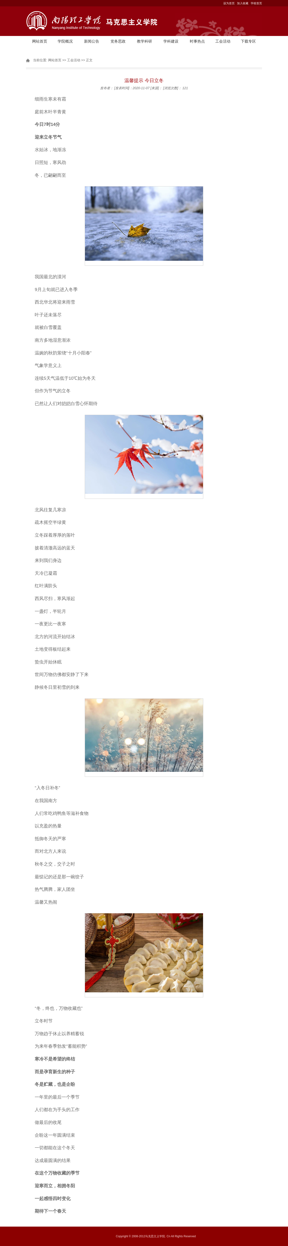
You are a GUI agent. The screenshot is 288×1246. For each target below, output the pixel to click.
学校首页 (256, 3)
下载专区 (248, 41)
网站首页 (39, 41)
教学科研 (144, 41)
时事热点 (197, 41)
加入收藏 (242, 3)
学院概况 (65, 41)
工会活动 (222, 41)
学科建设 (170, 41)
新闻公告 (91, 41)
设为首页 (229, 3)
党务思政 (118, 41)
